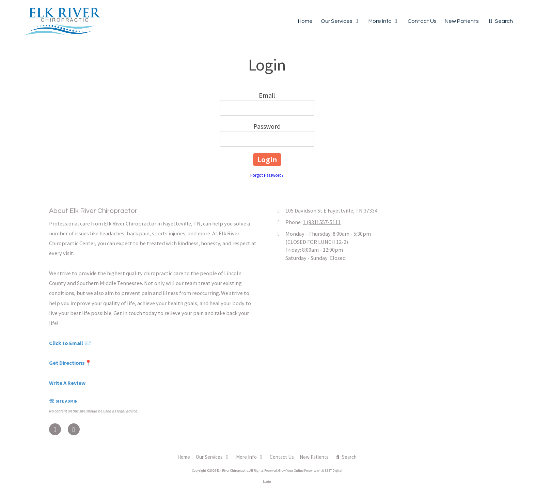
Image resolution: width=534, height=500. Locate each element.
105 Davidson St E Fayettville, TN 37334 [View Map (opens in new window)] (331, 210)
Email (267, 95)
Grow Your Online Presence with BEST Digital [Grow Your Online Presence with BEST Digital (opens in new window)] (310, 470)
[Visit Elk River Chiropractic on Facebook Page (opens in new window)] (55, 429)
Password (267, 126)
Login (267, 481)
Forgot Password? (267, 175)
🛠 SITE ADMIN (63, 401)
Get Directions (67, 362)
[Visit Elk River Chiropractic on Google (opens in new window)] (74, 429)
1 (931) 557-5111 (322, 222)
